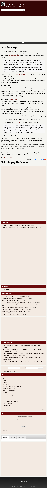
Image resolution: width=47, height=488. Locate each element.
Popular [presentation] (5, 437)
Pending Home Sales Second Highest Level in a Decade (17, 302)
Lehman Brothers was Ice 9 (9, 300)
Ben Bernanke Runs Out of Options (11, 315)
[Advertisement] (23, 29)
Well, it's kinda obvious (9, 390)
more (43, 409)
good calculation (7, 378)
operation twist (8, 157)
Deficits (5, 407)
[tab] (5, 437)
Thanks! (5, 382)
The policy (3, 116)
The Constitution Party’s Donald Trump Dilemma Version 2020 (20, 225)
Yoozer (5, 393)
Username (5, 368)
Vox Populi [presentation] (21, 437)
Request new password (8, 371)
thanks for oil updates (9, 388)
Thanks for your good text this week (13, 395)
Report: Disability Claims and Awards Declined (14, 313)
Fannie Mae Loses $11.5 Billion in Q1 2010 (13, 297)
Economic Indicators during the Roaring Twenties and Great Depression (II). (22, 304)
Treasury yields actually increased (21, 74)
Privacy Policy (23, 481)
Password (23, 368)
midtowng (10, 51)
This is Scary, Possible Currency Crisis (12, 311)
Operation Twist (12, 99)
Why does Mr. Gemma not (10, 399)
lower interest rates (14, 55)
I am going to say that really (10, 401)
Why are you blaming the (10, 403)
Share (37, 159)
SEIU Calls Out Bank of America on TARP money (15, 307)
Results (4, 432)
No (18, 422)
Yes (18, 420)
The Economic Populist (19, 4)
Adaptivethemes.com (30, 486)
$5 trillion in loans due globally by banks (12, 309)
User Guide (6, 289)
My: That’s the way (8, 397)
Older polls (5, 430)
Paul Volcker (17, 122)
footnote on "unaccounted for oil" (12, 386)
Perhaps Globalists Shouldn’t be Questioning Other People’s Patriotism (22, 227)
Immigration (6, 405)
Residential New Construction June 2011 (13, 298)
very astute (6, 384)
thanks (5, 380)
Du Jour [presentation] (12, 437)
